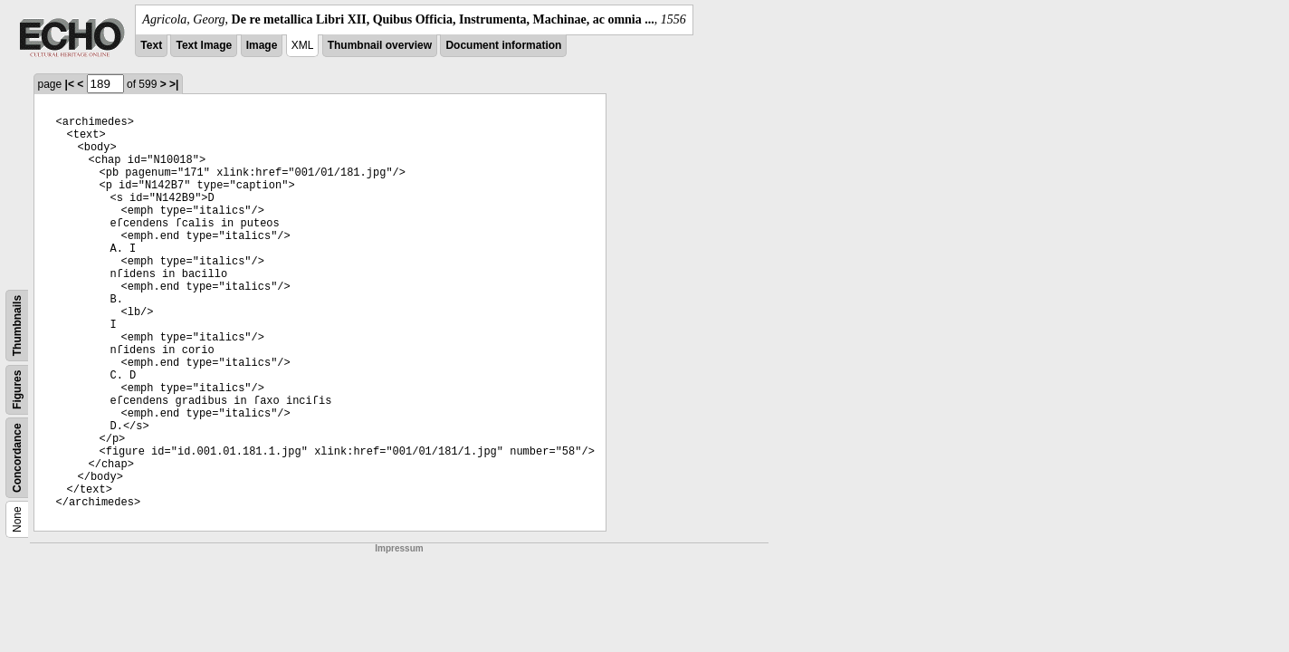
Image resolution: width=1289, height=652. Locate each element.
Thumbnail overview (380, 45)
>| (173, 84)
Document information (503, 45)
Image (262, 45)
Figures (17, 389)
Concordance (17, 458)
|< (69, 84)
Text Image (204, 45)
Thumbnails (17, 325)
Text (151, 45)
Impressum (399, 548)
